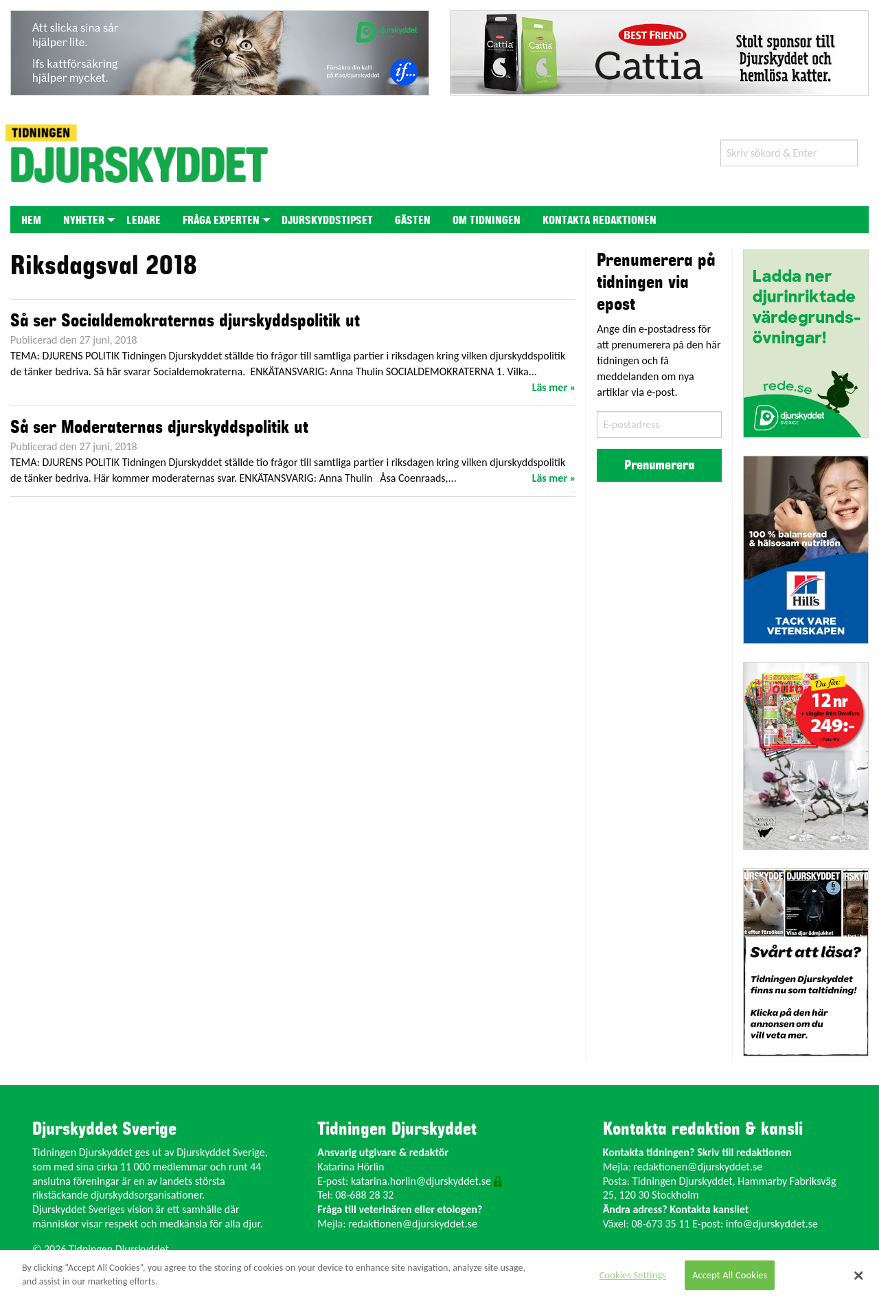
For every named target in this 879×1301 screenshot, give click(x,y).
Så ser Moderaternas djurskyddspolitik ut (159, 427)
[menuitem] (31, 219)
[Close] (858, 1275)
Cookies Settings (633, 1275)
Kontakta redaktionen (600, 220)
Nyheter (83, 220)
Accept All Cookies (730, 1275)
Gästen (413, 220)
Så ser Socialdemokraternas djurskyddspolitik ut (185, 321)
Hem (31, 220)
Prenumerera (659, 465)
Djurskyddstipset (327, 220)
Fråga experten (221, 220)
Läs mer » (554, 387)
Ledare (143, 220)
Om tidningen (487, 220)
